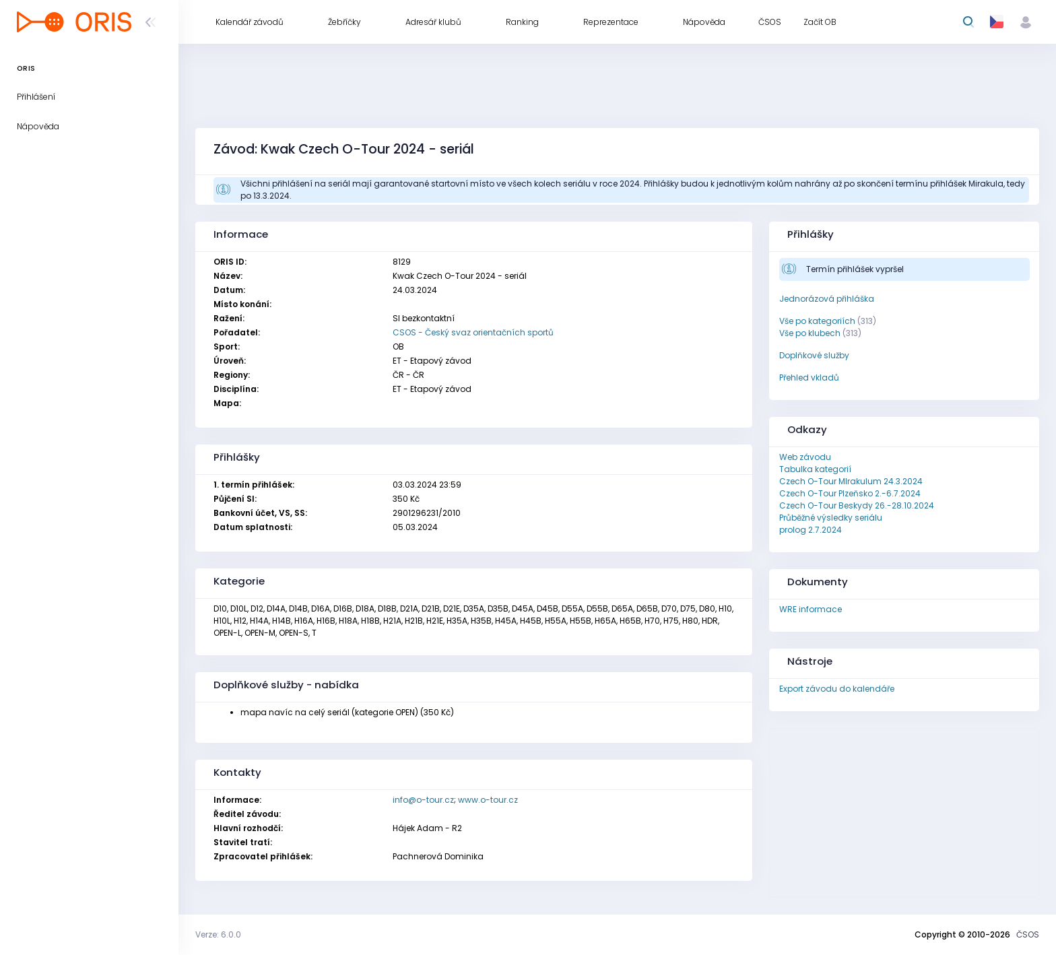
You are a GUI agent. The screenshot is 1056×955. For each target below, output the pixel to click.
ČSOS (1027, 934)
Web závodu (805, 457)
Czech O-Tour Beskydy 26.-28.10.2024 (856, 505)
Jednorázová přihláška (826, 298)
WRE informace (810, 609)
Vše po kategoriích (817, 321)
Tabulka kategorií (815, 469)
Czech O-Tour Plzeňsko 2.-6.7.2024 (850, 493)
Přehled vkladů (809, 377)
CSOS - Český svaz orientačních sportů (473, 332)
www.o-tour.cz (488, 799)
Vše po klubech (809, 333)
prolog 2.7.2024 (810, 529)
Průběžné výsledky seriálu (830, 517)
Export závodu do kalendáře (836, 688)
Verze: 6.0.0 (218, 934)
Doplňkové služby (814, 355)
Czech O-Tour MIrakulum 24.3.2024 (851, 481)
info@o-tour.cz (423, 799)
